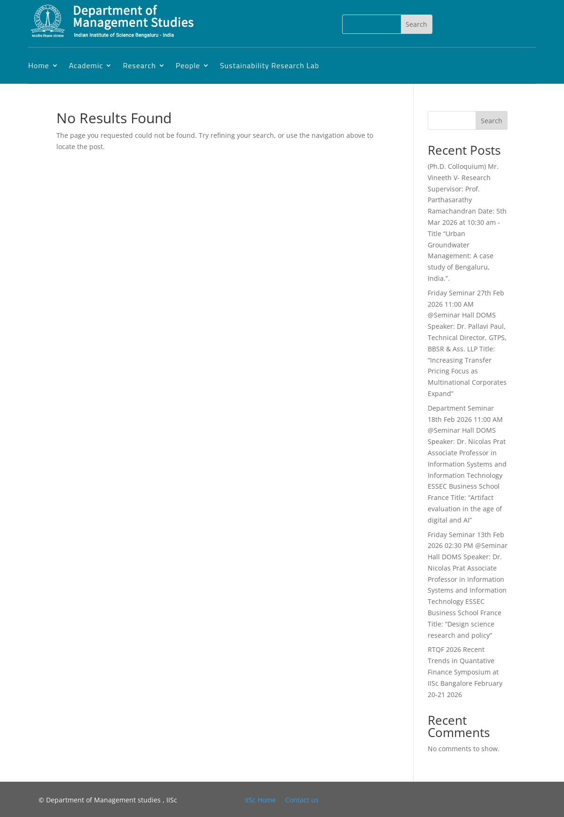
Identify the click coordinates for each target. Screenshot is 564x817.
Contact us (302, 799)
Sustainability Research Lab (269, 65)
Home (38, 65)
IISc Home (260, 799)
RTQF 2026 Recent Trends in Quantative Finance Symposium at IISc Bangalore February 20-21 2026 (465, 671)
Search (491, 120)
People (188, 65)
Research (139, 65)
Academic (86, 65)
